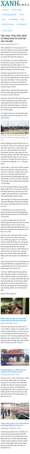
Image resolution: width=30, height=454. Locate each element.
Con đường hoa (22, 24)
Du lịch (21, 15)
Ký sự (4, 19)
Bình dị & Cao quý (8, 24)
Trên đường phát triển (9, 15)
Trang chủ (5, 10)
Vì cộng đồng (13, 19)
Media (22, 19)
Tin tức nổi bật (16, 10)
